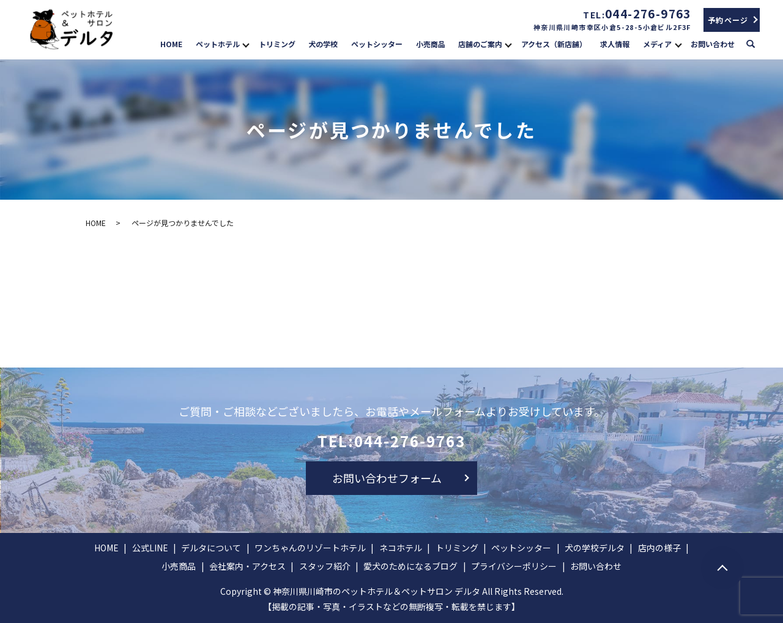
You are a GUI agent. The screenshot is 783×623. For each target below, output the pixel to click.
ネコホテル (400, 548)
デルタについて (211, 548)
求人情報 (614, 44)
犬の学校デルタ (595, 548)
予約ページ (728, 20)
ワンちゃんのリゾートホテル (310, 548)
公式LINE (150, 548)
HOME (171, 44)
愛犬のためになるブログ (410, 566)
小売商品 (430, 44)
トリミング (277, 44)
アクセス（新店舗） (554, 44)
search (756, 43)
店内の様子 (659, 548)
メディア (657, 44)
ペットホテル (218, 44)
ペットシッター (377, 44)
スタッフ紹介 (325, 566)
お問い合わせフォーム (387, 478)
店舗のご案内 (480, 44)
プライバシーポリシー (514, 566)
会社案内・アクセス (247, 566)
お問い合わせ (713, 44)
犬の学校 (323, 44)
